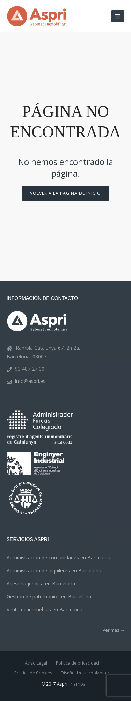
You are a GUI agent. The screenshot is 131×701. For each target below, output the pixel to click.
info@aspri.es (30, 381)
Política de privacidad (77, 663)
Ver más (113, 630)
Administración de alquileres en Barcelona (54, 570)
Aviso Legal (36, 663)
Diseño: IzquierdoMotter (85, 673)
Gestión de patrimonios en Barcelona (49, 596)
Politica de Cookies (33, 673)
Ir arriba (78, 684)
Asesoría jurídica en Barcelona (41, 583)
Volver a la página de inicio (65, 193)
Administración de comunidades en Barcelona (58, 557)
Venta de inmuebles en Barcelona (44, 609)
